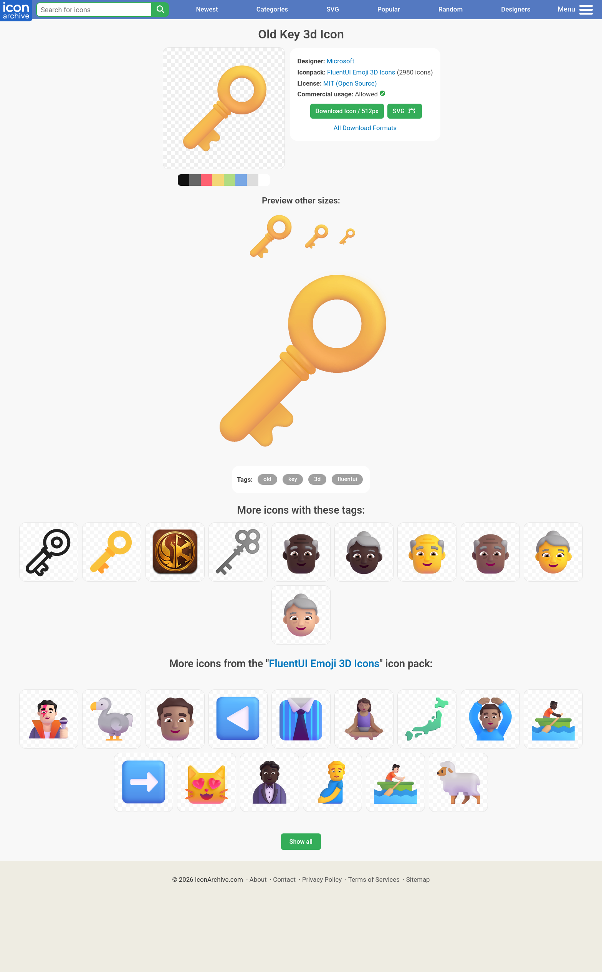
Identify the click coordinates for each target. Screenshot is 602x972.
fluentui (347, 479)
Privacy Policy (322, 879)
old (267, 479)
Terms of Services (374, 879)
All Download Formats (365, 128)
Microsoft (340, 61)
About (258, 879)
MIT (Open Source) (350, 83)
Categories (272, 9)
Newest (207, 9)
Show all (301, 841)
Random (450, 9)
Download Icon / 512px (347, 111)
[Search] (160, 9)
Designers (515, 9)
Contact (284, 879)
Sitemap (418, 879)
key (292, 479)
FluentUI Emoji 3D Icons (361, 72)
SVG (332, 9)
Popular (388, 9)
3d (317, 479)
